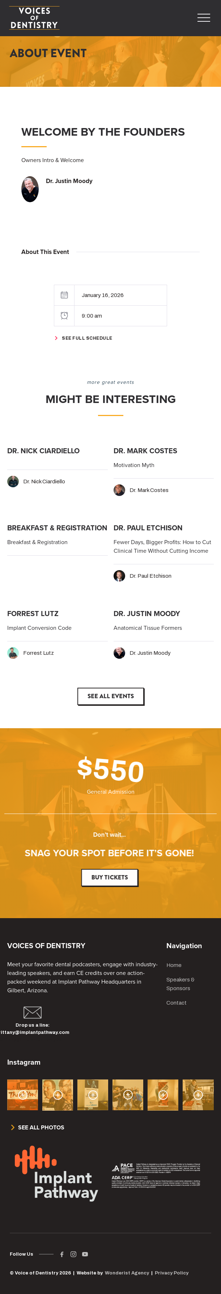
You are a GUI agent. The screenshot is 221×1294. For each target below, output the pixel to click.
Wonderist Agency (127, 1273)
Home (174, 965)
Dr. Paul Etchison (150, 576)
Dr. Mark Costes (149, 490)
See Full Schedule (87, 338)
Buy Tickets (113, 877)
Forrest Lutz (38, 653)
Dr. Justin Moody (150, 653)
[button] (201, 18)
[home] (34, 17)
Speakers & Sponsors (180, 984)
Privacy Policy (171, 1273)
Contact (176, 1003)
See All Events (111, 696)
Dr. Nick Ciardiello (44, 481)
